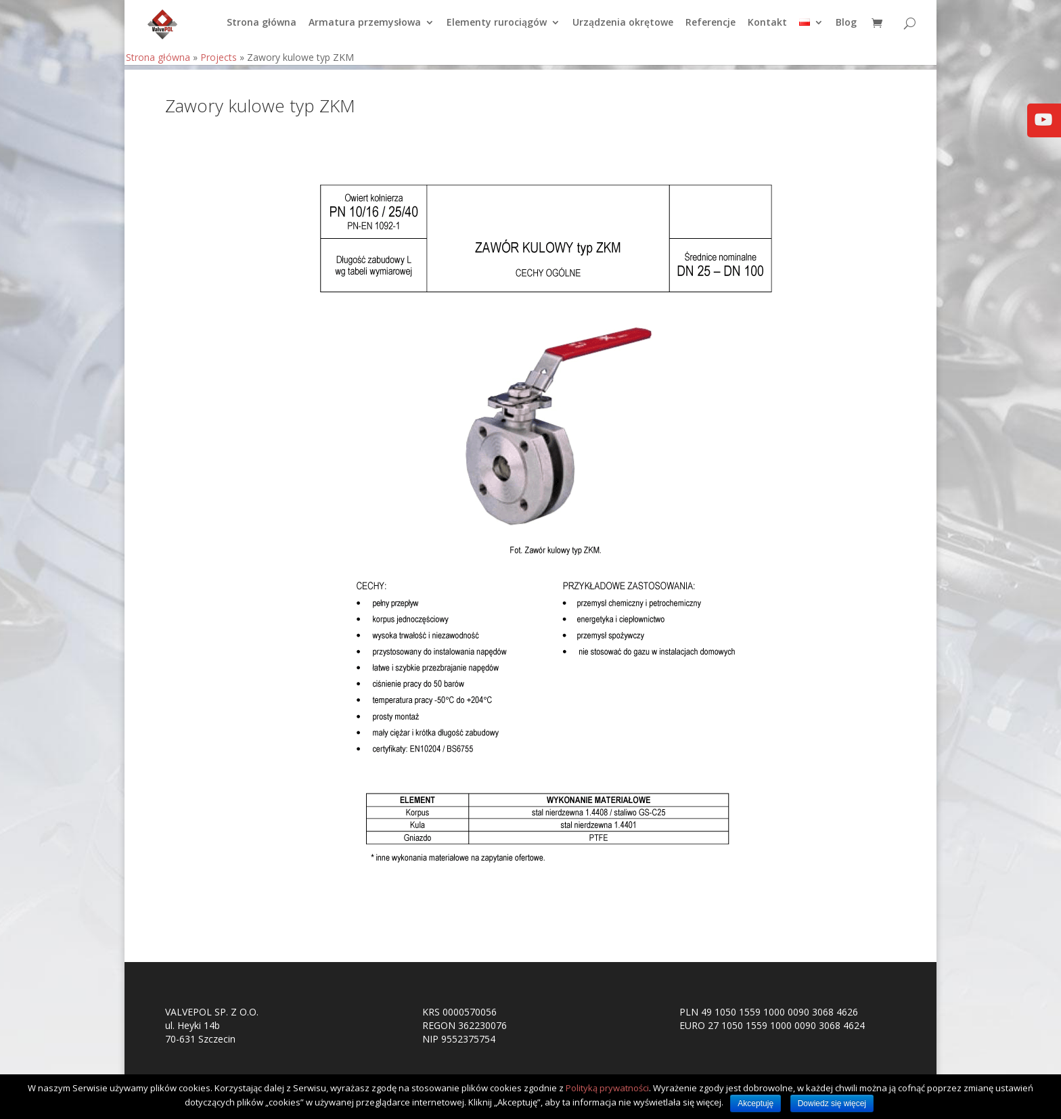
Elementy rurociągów (497, 27)
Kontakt (767, 27)
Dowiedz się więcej (832, 1103)
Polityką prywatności (607, 1088)
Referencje (710, 27)
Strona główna (261, 27)
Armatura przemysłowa (365, 27)
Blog (846, 27)
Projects (218, 61)
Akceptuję (755, 1103)
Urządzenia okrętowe (622, 27)
